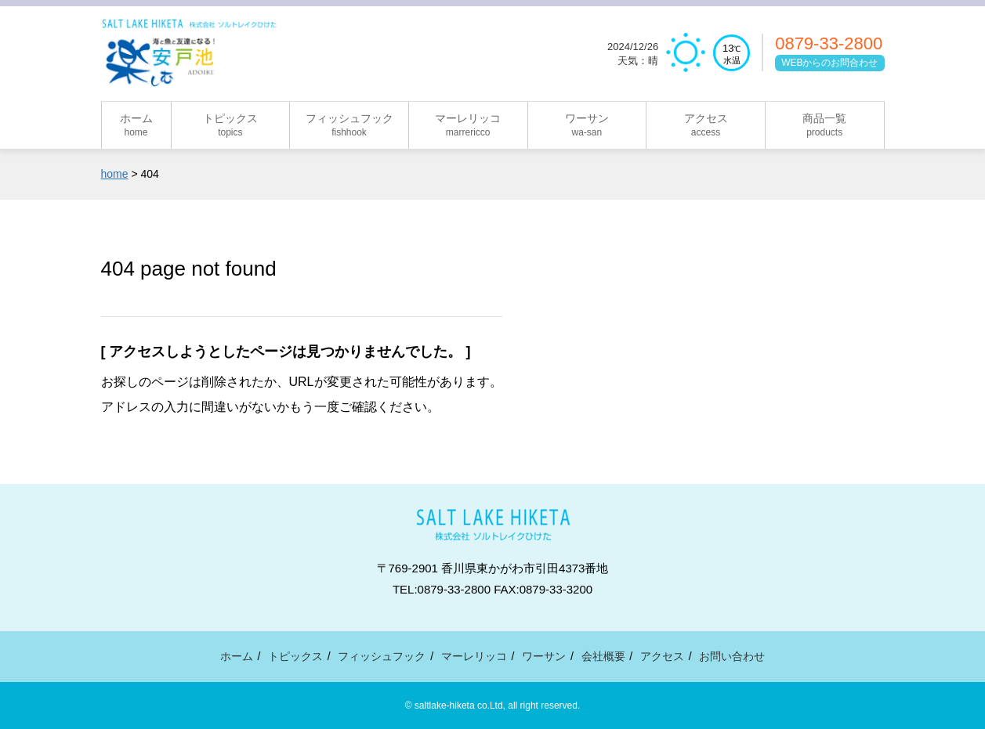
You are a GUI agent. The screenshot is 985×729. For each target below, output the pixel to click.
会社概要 (603, 656)
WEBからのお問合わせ (829, 62)
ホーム (236, 656)
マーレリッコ (474, 656)
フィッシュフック (382, 656)
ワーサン (544, 656)
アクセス (662, 656)
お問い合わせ (732, 656)
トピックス (295, 656)
